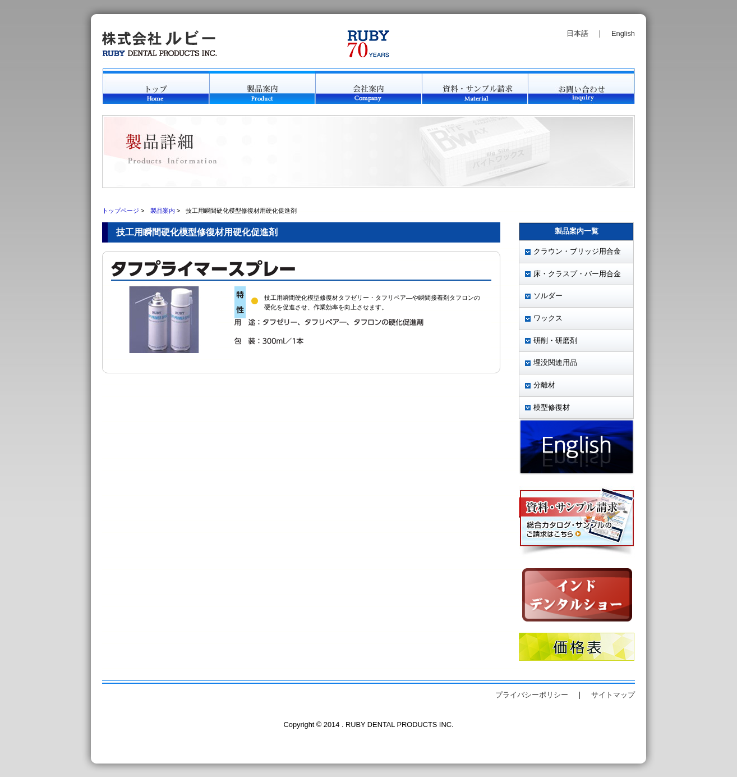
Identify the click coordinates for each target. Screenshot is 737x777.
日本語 (577, 33)
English (623, 33)
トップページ (120, 210)
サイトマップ (613, 695)
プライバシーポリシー (531, 695)
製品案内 (162, 210)
